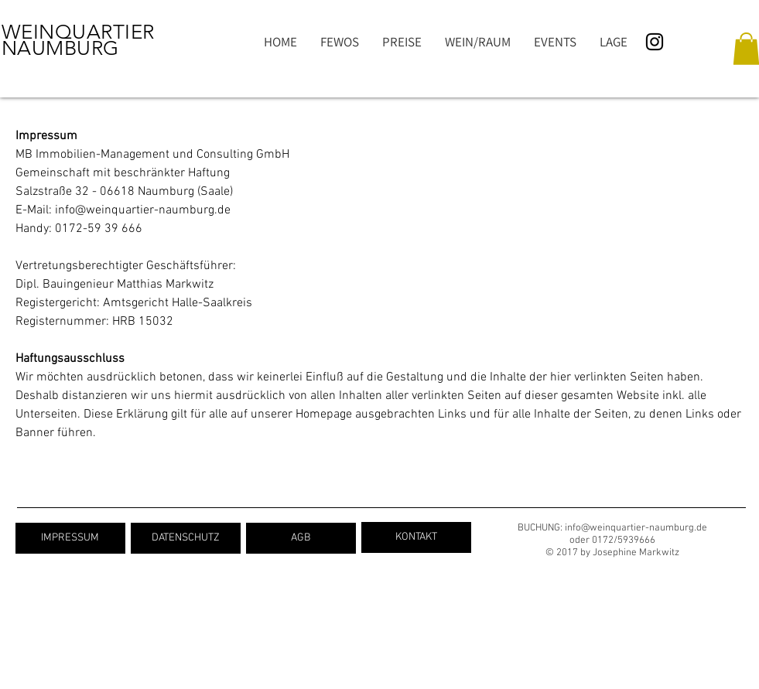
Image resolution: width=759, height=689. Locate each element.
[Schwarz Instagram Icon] (654, 41)
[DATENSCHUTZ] (186, 538)
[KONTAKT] (416, 537)
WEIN (28, 32)
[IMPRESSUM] (70, 538)
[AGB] (301, 538)
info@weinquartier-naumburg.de (143, 210)
